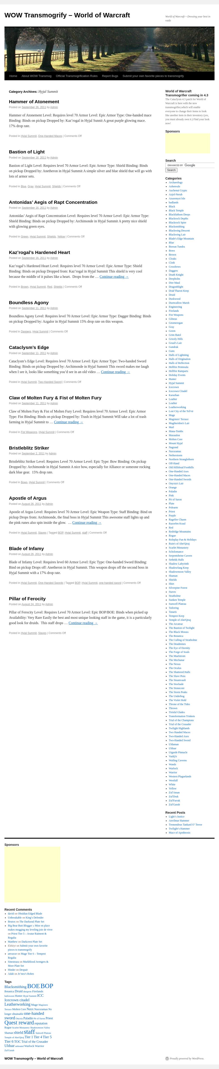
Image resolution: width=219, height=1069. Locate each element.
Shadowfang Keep (179, 567)
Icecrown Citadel (178, 391)
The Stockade (176, 684)
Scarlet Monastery (179, 547)
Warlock (173, 768)
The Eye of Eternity (179, 648)
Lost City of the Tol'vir (181, 411)
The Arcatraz (176, 623)
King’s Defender (35, 917)
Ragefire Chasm (177, 519)
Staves (42, 532)
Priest (172, 511)
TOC (17, 1041)
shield (18, 1032)
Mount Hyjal (176, 443)
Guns (172, 351)
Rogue (172, 535)
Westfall (173, 780)
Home (13, 76)
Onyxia (19, 1018)
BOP (60, 532)
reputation (40, 1023)
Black (172, 206)
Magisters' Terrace (179, 419)
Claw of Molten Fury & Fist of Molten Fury (55, 397)
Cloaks (172, 258)
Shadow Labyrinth (179, 563)
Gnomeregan (176, 322)
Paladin (173, 491)
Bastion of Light (27, 151)
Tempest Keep (176, 615)
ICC (40, 995)
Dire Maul (174, 282)
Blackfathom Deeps (179, 214)
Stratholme (175, 595)
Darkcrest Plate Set (31, 941)
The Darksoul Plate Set (31, 921)
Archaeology (176, 182)
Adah (11, 973)
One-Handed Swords (50, 582)
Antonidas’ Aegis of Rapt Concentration (53, 202)
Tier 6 (8, 1041)
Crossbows (175, 266)
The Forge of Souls (179, 652)
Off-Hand (174, 463)
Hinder (11, 969)
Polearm (173, 507)
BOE (33, 985)
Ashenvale (174, 186)
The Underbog (177, 696)
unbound (19, 1046)
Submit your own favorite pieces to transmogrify (153, 76)
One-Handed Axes (179, 471)
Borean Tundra (177, 246)
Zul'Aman (174, 792)
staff (84, 532)
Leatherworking (177, 407)
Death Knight (176, 274)
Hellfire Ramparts (178, 371)
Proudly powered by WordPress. (187, 1058)
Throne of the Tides (179, 704)
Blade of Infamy (26, 548)
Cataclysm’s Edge (29, 347)
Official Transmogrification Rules (76, 76)
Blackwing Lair (177, 234)
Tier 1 (29, 1037)
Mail (171, 427)
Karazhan (174, 395)
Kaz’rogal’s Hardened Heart (39, 252)
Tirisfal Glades (177, 712)
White (172, 784)
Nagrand (173, 447)
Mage (172, 415)
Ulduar (172, 748)
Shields (56, 186)
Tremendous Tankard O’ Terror (185, 824)
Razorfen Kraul (177, 523)
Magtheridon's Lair (179, 423)
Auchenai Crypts (178, 190)
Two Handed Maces (179, 732)
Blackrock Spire (177, 222)
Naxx (30, 1009)
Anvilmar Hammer (179, 820)
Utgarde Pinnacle (178, 752)
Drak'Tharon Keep (179, 290)
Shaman (173, 575)
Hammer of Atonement (34, 101)
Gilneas (173, 318)
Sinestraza (13, 961)
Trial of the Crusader (180, 724)
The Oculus (175, 668)
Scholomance (176, 551)
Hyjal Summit (29, 136)
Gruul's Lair (175, 343)
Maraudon (174, 435)
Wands (172, 764)
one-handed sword (110, 582)
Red (49, 286)
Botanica (9, 991)
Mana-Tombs (176, 431)
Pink (171, 495)
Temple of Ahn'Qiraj (180, 619)
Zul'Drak (174, 796)
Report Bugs (110, 76)
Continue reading (114, 277)
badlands (174, 202)
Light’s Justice (177, 816)
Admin (54, 107)
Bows (24, 482)
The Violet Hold (177, 700)
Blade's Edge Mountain (181, 238)
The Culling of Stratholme (183, 640)
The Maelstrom (177, 656)
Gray (30, 186)
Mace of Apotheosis (179, 832)
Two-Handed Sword (50, 382)
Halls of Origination (180, 359)
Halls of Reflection (179, 363)
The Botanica (176, 636)
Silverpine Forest (178, 587)
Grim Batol (175, 334)
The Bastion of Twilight (182, 627)
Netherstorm (175, 455)
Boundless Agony (29, 302)
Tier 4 (38, 1037)
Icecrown (174, 387)
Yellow (61, 236)
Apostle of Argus (27, 498)
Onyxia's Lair (176, 483)
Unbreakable (15, 917)
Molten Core (176, 439)
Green (24, 236)
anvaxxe (12, 953)
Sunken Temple (177, 599)
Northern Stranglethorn (181, 459)
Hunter (172, 379)
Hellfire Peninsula (178, 367)
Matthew (13, 941)
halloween (9, 996)
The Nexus (175, 664)
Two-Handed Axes (179, 736)
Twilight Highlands (179, 728)
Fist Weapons (29, 432)
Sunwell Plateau (177, 603)
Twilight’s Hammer (179, 828)
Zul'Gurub (174, 804)
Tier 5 (47, 1037)
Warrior (173, 772)
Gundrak (173, 347)
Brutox (11, 921)
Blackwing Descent (179, 230)
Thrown (173, 708)
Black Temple (176, 210)
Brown (24, 286)
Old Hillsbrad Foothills (181, 467)
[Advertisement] (32, 874)
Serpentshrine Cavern (180, 555)
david (11, 913)
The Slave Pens (177, 676)
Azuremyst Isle (177, 198)
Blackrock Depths (178, 218)
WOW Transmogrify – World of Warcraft (67, 15)
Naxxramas (175, 451)
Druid (172, 294)
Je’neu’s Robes (26, 973)
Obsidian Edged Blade (30, 913)
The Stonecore (177, 688)
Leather (173, 399)
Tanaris (173, 611)
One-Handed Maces (50, 136)
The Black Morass (179, 632)
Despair (23, 969)
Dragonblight (176, 286)
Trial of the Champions (181, 720)
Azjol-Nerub (176, 194)
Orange (173, 487)
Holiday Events (177, 375)
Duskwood (175, 298)
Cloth (172, 262)
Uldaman (174, 744)
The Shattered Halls (179, 672)
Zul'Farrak (174, 800)
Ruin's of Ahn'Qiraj (179, 543)
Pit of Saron (175, 499)
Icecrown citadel (16, 1000)
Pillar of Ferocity (27, 598)
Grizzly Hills (176, 339)
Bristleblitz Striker (29, 447)
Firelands (174, 310)
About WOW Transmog (37, 76)
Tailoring (174, 607)
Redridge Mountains (180, 531)
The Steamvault (177, 680)
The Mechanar (177, 660)
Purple (172, 515)
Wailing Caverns (178, 760)
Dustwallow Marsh (179, 302)
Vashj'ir (173, 756)
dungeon (27, 991)
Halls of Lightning (179, 355)
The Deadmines (177, 644)
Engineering (175, 306)
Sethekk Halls (176, 559)
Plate (171, 503)
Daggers (26, 331)
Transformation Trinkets (182, 716)
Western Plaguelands (180, 776)
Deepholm (174, 278)
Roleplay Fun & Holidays (183, 539)
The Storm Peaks (178, 692)
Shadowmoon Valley (180, 571)
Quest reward (19, 1022)
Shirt (171, 583)
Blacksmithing (177, 226)
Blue (23, 186)
